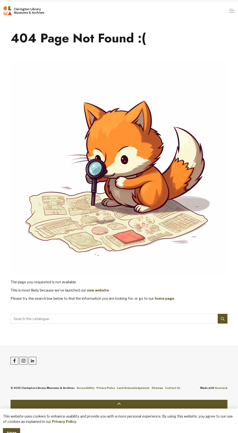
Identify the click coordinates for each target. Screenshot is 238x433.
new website (98, 290)
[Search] (222, 319)
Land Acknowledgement (133, 387)
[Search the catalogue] (119, 319)
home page (164, 298)
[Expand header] (232, 11)
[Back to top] (119, 404)
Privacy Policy (106, 387)
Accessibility (85, 387)
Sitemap (157, 387)
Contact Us (172, 387)
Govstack (221, 387)
